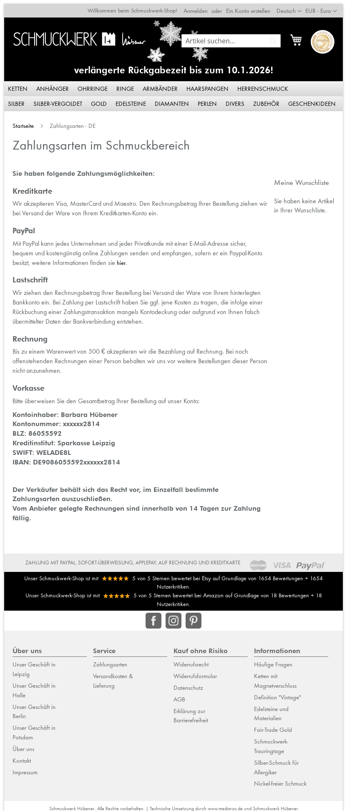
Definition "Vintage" (277, 693)
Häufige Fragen (273, 661)
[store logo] (77, 35)
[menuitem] (14, 84)
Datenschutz (188, 684)
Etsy (206, 574)
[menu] (173, 92)
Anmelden (200, 6)
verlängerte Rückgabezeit (130, 66)
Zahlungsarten (110, 661)
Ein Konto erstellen (252, 6)
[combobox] (235, 36)
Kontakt (22, 757)
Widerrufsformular (195, 672)
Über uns (23, 745)
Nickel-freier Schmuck (280, 780)
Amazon (213, 592)
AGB (179, 695)
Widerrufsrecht (191, 661)
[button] (325, 7)
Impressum (25, 768)
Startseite (19, 122)
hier (97, 259)
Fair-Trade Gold (273, 726)
